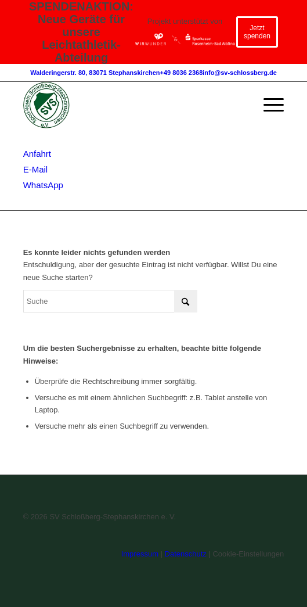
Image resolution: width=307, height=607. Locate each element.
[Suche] (110, 301)
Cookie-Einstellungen (248, 553)
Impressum (139, 553)
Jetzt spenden (257, 32)
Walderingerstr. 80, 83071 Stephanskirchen (95, 72)
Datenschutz (186, 553)
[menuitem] (268, 105)
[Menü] (268, 105)
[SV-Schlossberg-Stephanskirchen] (127, 105)
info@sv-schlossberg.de (239, 72)
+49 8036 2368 (181, 72)
